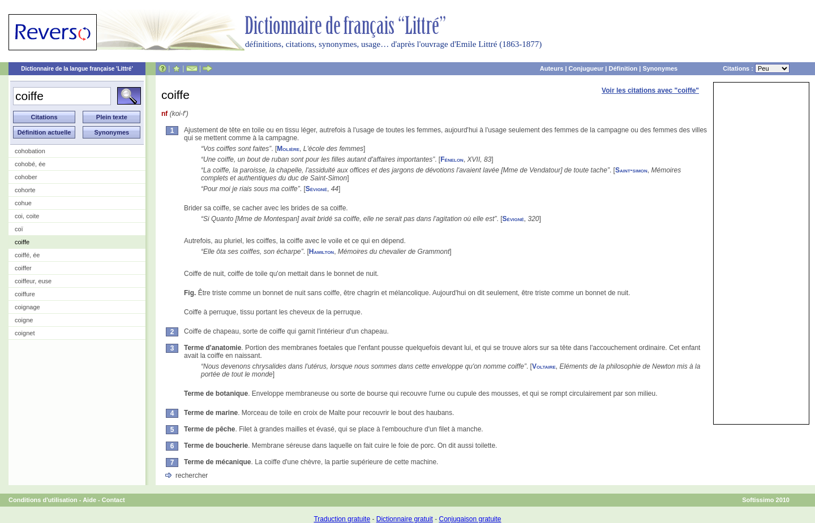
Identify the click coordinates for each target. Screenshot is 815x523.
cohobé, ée (30, 164)
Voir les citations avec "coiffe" (650, 90)
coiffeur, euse (33, 281)
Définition (622, 68)
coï (19, 229)
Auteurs (552, 68)
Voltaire (544, 366)
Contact (113, 499)
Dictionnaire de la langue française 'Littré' (77, 69)
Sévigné (316, 189)
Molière (288, 149)
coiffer (23, 268)
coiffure (25, 294)
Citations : (756, 68)
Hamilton (321, 252)
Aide (89, 499)
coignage (27, 307)
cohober (26, 177)
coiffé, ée (27, 255)
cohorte (25, 190)
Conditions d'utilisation (43, 499)
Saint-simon (631, 170)
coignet (25, 333)
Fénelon (452, 159)
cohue (23, 203)
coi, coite (27, 216)
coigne (24, 320)
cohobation (30, 151)
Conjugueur (586, 68)
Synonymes (659, 68)
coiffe (22, 242)
